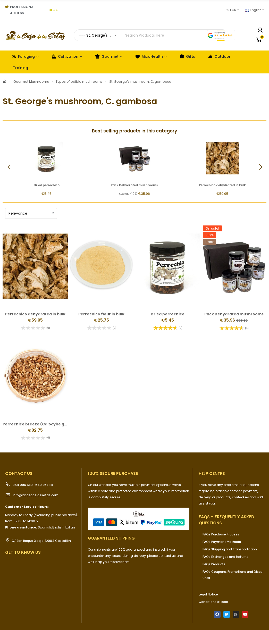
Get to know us (23, 552)
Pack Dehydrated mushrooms (134, 185)
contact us (240, 497)
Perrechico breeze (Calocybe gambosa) (42, 424)
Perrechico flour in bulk (101, 314)
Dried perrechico (47, 185)
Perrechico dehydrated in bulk (222, 185)
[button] (260, 167)
